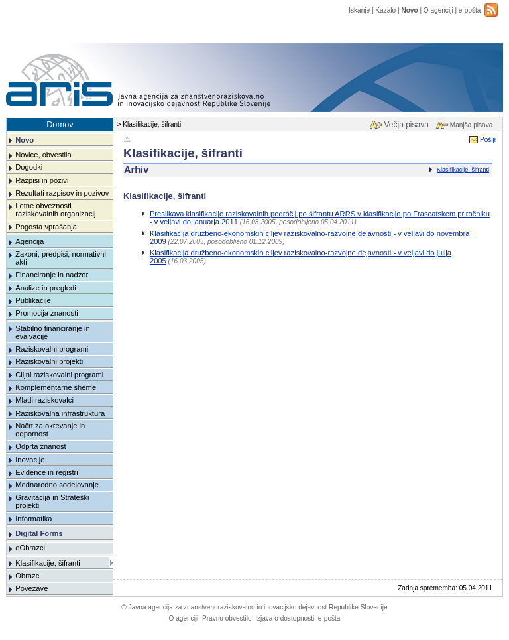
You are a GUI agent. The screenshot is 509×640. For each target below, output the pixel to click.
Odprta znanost (40, 446)
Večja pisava (406, 124)
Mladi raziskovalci (44, 400)
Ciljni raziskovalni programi (59, 375)
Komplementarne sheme (55, 387)
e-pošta (470, 10)
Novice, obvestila (43, 155)
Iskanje (359, 10)
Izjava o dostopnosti (284, 618)
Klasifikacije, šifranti (463, 169)
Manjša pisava (471, 125)
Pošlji (488, 139)
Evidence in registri (46, 472)
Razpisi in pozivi (41, 180)
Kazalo (385, 10)
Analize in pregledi (45, 288)
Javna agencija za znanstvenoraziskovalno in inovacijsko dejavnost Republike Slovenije (254, 607)
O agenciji (438, 10)
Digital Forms (38, 533)
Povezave (31, 588)
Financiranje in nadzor (51, 275)
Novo (409, 10)
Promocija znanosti (46, 313)
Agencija (29, 241)
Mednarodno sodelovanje (57, 485)
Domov (60, 124)
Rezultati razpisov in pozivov (62, 193)
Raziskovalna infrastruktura (60, 413)
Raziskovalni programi (51, 349)
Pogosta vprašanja (46, 227)
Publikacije (32, 300)
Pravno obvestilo (227, 618)
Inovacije (29, 460)
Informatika (33, 519)
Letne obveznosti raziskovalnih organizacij (55, 210)
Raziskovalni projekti (49, 361)
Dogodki (28, 167)
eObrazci (30, 548)
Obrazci (28, 576)
